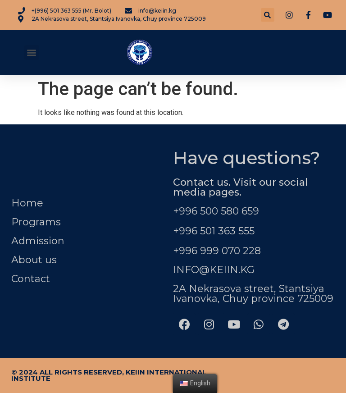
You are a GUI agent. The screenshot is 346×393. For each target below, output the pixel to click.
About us (34, 260)
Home (27, 203)
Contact (30, 279)
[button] (31, 52)
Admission (37, 241)
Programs (36, 222)
